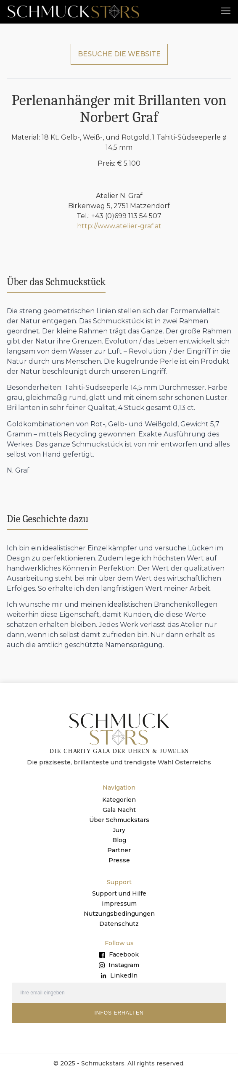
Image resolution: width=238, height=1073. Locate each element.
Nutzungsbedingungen (119, 913)
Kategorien (119, 799)
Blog (119, 840)
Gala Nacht (119, 810)
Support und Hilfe (119, 893)
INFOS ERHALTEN (118, 1013)
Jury (119, 830)
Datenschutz (119, 924)
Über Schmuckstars (119, 820)
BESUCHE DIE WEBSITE (119, 54)
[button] (226, 10)
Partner (119, 850)
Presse (119, 860)
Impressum (119, 903)
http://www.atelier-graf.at (119, 226)
